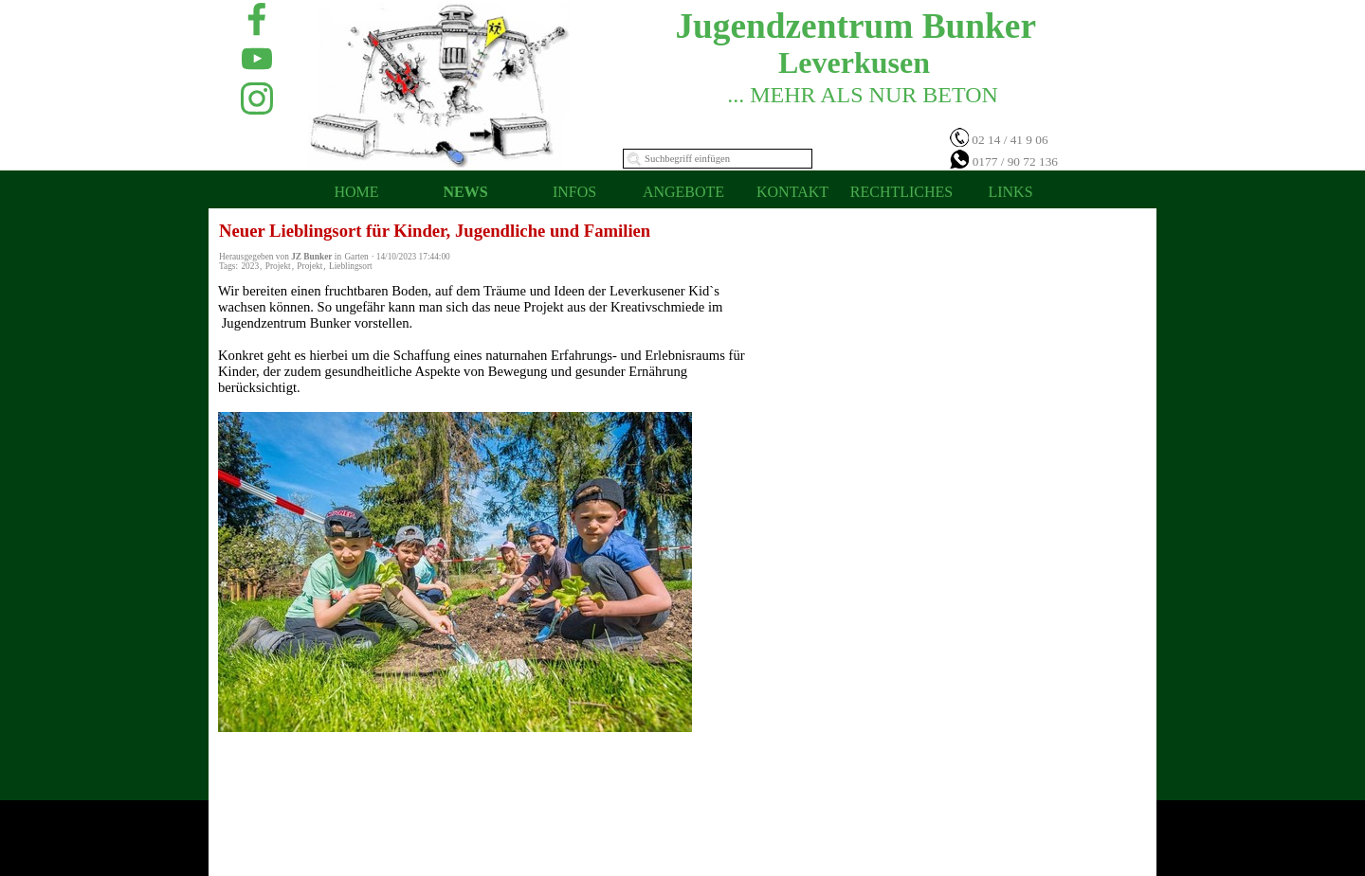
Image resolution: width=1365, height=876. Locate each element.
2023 (250, 266)
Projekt (278, 266)
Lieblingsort (351, 266)
